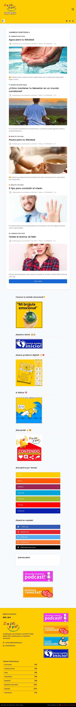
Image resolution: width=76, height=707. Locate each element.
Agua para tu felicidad (21, 39)
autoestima (8, 677)
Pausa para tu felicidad (22, 139)
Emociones (8, 664)
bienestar (7, 681)
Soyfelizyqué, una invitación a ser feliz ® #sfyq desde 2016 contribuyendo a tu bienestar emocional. (18, 630)
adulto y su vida (17, 136)
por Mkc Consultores (68, 705)
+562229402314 (9, 646)
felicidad (7, 689)
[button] (3, 20)
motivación (8, 693)
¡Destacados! (24, 557)
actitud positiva (9, 669)
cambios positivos (18, 36)
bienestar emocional (19, 85)
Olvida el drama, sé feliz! (22, 236)
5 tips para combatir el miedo (25, 188)
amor (6, 672)
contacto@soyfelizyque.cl (12, 642)
